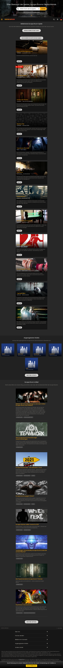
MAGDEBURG (19, 173)
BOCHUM (18, 270)
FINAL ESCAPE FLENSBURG (28, 101)
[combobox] (57, 19)
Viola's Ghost (21, 196)
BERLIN (18, 149)
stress (33, 504)
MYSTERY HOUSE (26, 125)
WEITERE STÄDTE (31, 375)
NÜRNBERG (19, 52)
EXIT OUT (28, 77)
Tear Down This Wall (23, 148)
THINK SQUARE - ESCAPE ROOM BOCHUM (30, 270)
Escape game (27, 475)
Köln (27, 368)
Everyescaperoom (4, 628)
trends (33, 475)
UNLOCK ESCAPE (25, 222)
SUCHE (43, 8)
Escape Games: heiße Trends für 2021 (27, 524)
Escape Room (22, 659)
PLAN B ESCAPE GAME (27, 319)
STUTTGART (19, 319)
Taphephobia (21, 293)
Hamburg (36, 354)
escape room (19, 417)
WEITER (19, 85)
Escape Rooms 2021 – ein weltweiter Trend (29, 467)
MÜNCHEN (19, 222)
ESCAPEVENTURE (26, 173)
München (20, 354)
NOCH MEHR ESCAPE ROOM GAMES (31, 38)
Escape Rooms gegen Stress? (25, 496)
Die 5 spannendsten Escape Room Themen (29, 579)
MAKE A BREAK (23, 149)
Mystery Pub (20, 124)
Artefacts (20, 172)
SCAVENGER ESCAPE (26, 52)
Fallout (19, 317)
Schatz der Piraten (22, 100)
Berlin (3, 354)
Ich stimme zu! (31, 665)
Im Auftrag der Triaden (24, 269)
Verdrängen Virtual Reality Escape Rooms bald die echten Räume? (31, 551)
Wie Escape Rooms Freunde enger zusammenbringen (26, 438)
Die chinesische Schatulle (24, 221)
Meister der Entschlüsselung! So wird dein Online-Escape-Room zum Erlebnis (31, 404)
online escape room (28, 417)
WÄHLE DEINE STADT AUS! (31, 30)
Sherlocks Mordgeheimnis (25, 51)
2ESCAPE (25, 246)
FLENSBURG (19, 125)
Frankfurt (52, 354)
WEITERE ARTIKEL (31, 622)
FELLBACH (19, 198)
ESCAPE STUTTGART (26, 198)
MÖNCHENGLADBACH (21, 77)
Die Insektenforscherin (24, 245)
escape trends (27, 529)
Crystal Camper (22, 75)
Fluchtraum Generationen (24, 605)
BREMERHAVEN (20, 246)
